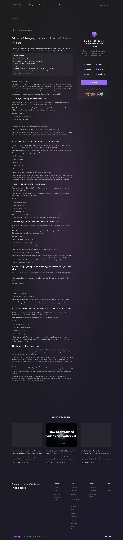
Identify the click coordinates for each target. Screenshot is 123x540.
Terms (109, 490)
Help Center (92, 487)
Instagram (74, 516)
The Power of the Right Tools (22, 73)
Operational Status (92, 495)
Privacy (109, 487)
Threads (73, 506)
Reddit (73, 520)
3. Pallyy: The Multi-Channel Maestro (24, 63)
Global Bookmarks (74, 528)
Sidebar (73, 490)
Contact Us (92, 490)
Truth (73, 510)
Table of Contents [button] (42, 55)
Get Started (104, 5)
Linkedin (73, 503)
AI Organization (75, 498)
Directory (57, 494)
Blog (52, 5)
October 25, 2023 (26, 30)
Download (74, 487)
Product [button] (41, 5)
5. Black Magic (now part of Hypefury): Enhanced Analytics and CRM (33, 68)
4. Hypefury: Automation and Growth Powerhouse (28, 66)
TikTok (73, 513)
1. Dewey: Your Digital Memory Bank (24, 59)
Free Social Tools (57, 498)
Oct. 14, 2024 (25, 462)
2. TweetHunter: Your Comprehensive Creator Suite (28, 61)
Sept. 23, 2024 (60, 462)
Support (61, 5)
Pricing (31, 5)
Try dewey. (94, 82)
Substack (74, 523)
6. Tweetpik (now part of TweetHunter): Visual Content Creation (32, 71)
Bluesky (73, 494)
